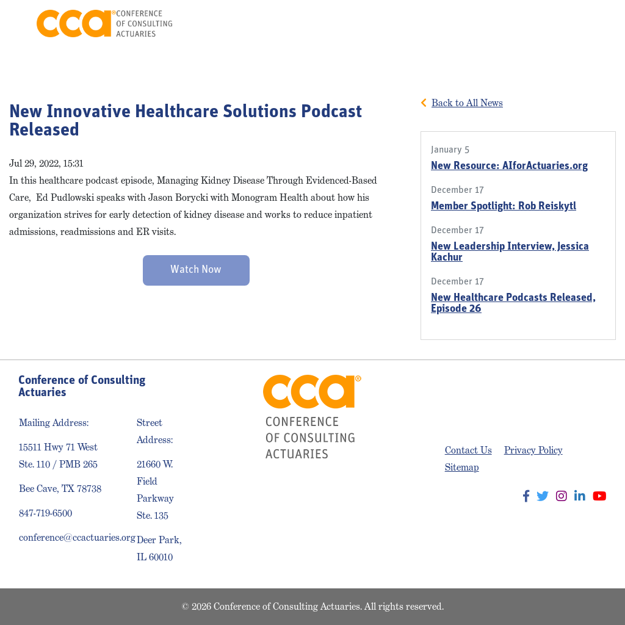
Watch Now (196, 270)
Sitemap (462, 467)
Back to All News (467, 102)
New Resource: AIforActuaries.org (509, 166)
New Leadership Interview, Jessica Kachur (510, 252)
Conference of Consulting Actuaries (104, 23)
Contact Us (468, 450)
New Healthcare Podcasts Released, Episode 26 (513, 303)
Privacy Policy (533, 450)
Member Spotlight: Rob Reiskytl (503, 206)
